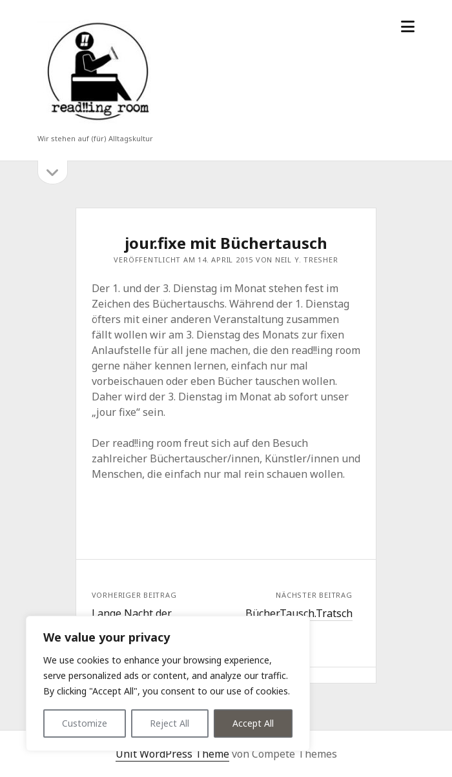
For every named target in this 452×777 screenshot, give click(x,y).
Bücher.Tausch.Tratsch (299, 613)
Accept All (253, 723)
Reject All (169, 723)
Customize (84, 723)
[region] (168, 683)
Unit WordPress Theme (172, 754)
